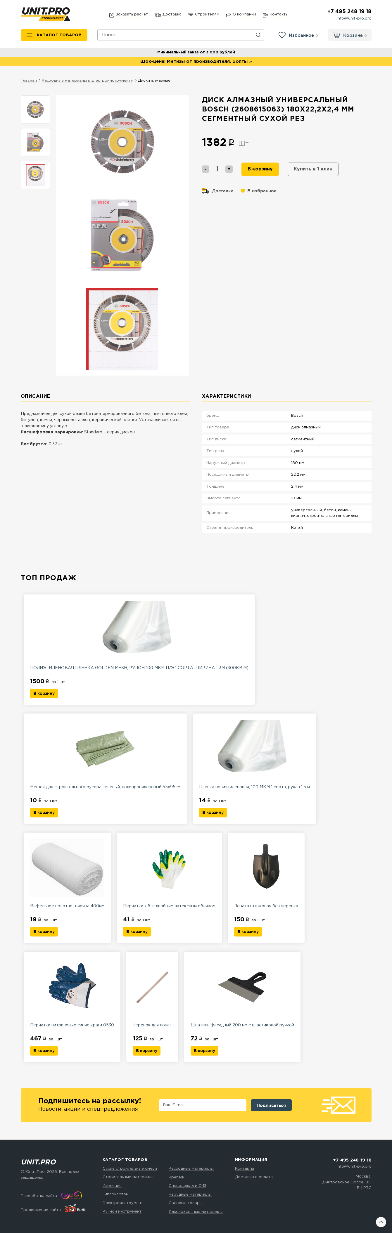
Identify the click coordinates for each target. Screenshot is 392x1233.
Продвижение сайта (41, 1210)
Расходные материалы (191, 1168)
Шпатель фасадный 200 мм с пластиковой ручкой (242, 992)
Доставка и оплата (254, 1177)
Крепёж (176, 1177)
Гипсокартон (115, 1194)
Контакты (244, 1168)
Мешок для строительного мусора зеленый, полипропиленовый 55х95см (105, 754)
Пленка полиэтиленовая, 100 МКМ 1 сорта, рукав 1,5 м (254, 754)
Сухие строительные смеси (130, 1168)
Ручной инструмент (122, 1211)
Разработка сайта (39, 1196)
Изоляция (112, 1185)
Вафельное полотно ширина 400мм (67, 873)
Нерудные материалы (190, 1194)
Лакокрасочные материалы (196, 1211)
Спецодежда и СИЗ (187, 1185)
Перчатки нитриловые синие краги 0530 (72, 992)
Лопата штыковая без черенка (266, 873)
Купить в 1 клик (313, 169)
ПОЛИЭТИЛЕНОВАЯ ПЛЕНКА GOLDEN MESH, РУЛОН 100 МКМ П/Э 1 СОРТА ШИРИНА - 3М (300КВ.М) (139, 635)
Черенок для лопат (152, 992)
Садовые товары (186, 1203)
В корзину (260, 169)
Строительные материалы (128, 1177)
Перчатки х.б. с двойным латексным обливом (169, 873)
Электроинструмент (123, 1203)
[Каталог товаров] (54, 35)
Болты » (242, 61)
